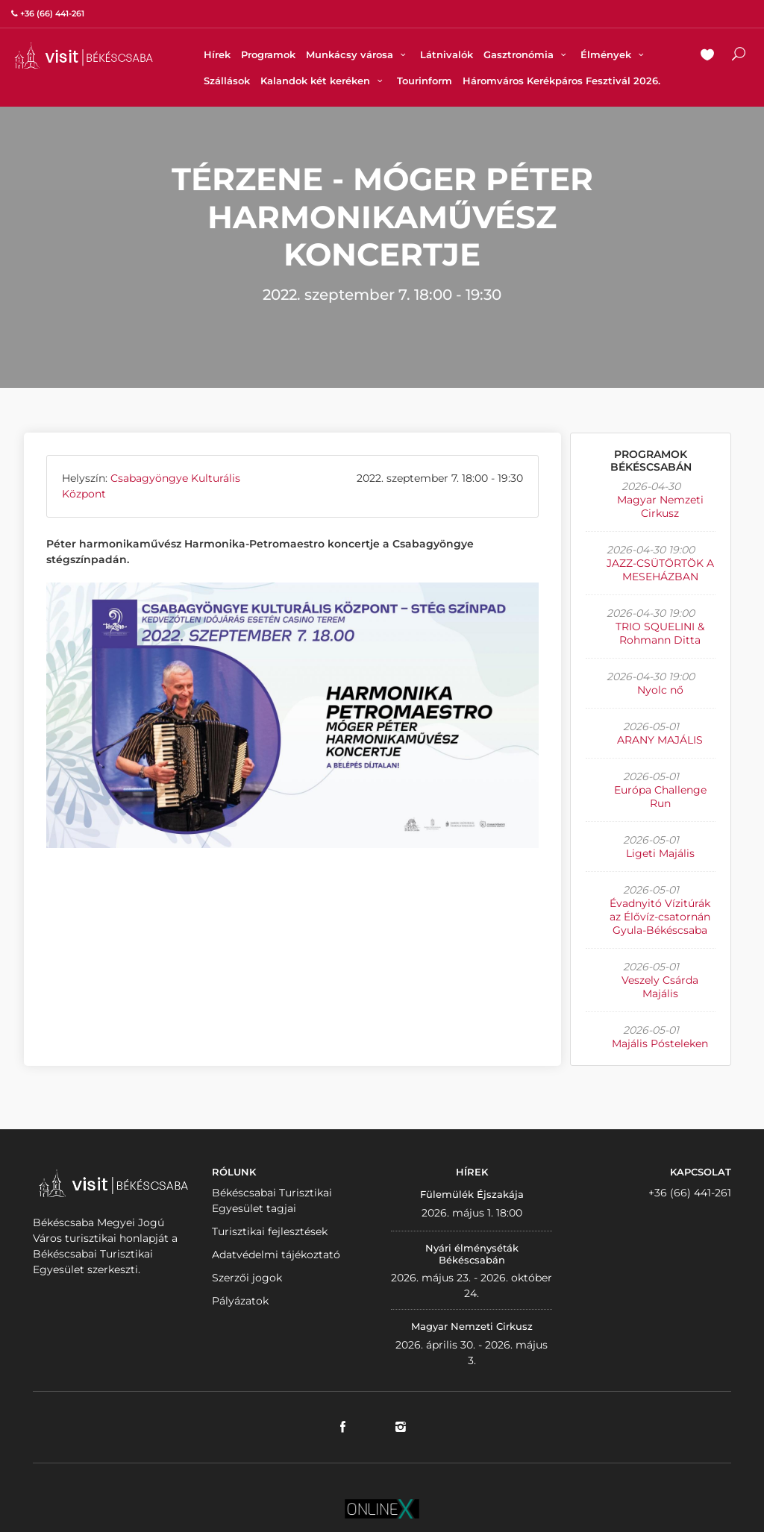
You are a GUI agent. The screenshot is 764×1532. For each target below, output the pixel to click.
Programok (268, 54)
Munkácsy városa (358, 54)
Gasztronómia (526, 54)
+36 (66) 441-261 (689, 1192)
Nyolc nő (660, 690)
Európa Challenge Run (660, 796)
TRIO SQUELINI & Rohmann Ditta (660, 633)
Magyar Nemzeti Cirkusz (660, 506)
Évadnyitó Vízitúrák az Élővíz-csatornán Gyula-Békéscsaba (660, 917)
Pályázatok (240, 1300)
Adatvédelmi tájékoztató (276, 1254)
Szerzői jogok (247, 1277)
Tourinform (424, 81)
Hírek (217, 54)
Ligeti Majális (660, 853)
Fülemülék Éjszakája (472, 1194)
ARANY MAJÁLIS (660, 740)
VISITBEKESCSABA (83, 56)
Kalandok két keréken (323, 81)
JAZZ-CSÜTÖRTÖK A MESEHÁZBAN (660, 569)
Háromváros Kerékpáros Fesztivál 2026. (561, 81)
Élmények (614, 54)
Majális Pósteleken (660, 1043)
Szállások (227, 81)
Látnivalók (446, 54)
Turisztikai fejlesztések (270, 1231)
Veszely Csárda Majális (659, 986)
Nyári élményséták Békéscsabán (472, 1254)
